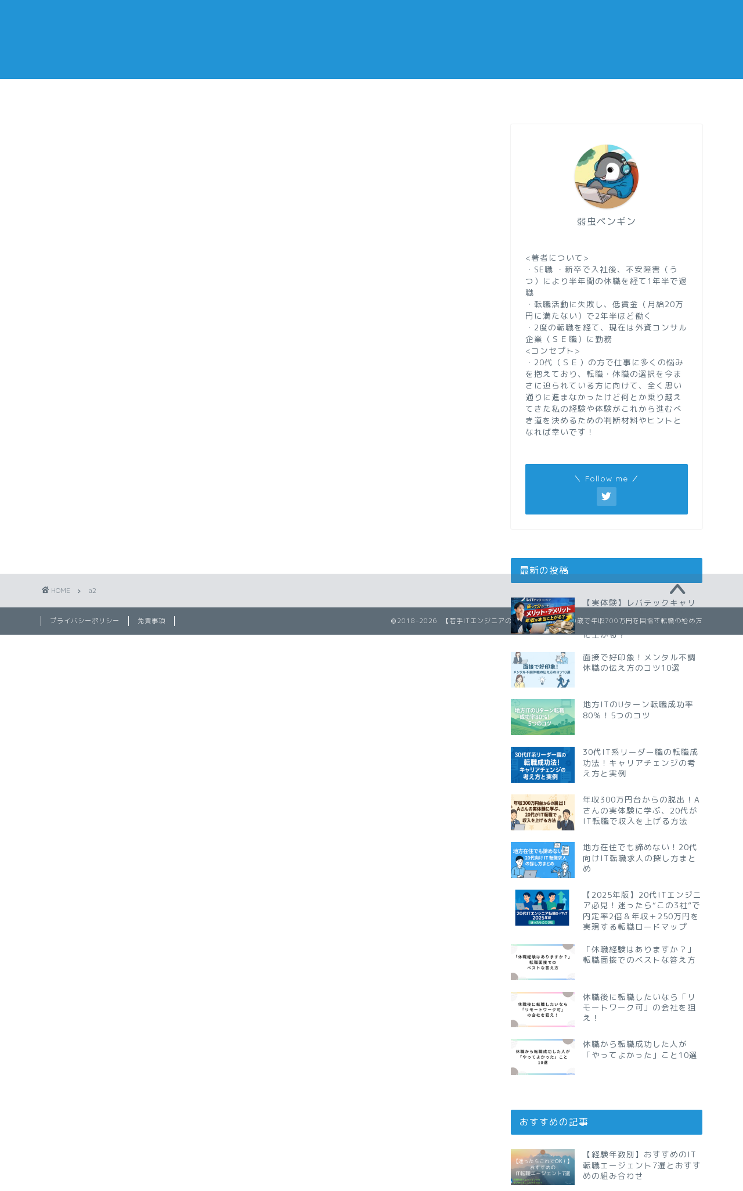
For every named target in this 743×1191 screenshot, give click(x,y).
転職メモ (96, 94)
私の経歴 (647, 94)
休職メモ (316, 94)
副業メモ (427, 94)
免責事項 (151, 620)
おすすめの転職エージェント (537, 98)
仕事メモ (206, 94)
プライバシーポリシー (85, 620)
